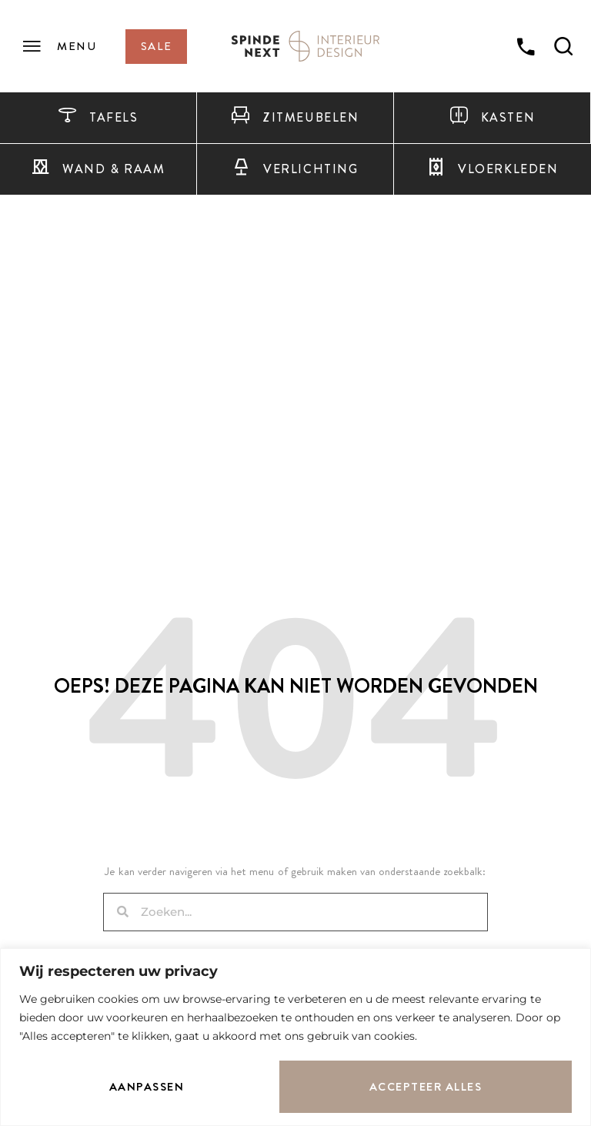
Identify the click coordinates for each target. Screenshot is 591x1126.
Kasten (492, 118)
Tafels (98, 118)
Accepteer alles (425, 1086)
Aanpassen (147, 1086)
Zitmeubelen (295, 118)
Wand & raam (98, 169)
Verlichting (295, 169)
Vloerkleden (492, 169)
